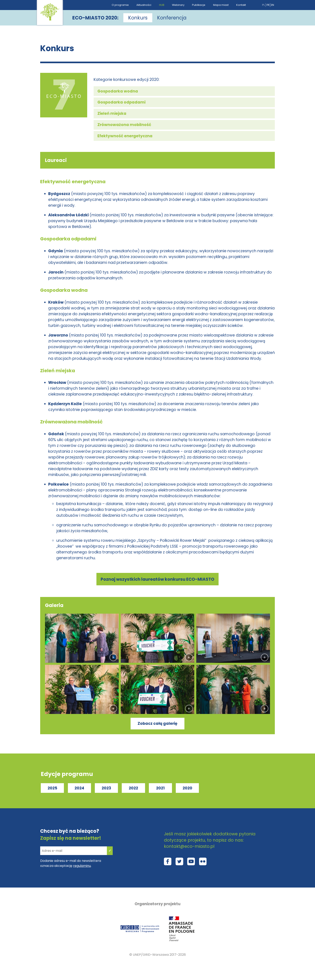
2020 (187, 788)
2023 (106, 788)
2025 (52, 788)
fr (268, 5)
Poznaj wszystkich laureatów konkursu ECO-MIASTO (157, 579)
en (272, 5)
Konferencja (171, 17)
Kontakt (241, 5)
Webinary (178, 5)
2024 (79, 788)
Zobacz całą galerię (157, 723)
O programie (120, 5)
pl (263, 5)
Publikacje (198, 5)
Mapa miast (221, 5)
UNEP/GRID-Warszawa (151, 954)
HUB (161, 5)
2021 (160, 788)
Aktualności (143, 5)
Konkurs (137, 17)
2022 (133, 788)
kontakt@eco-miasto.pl (189, 846)
